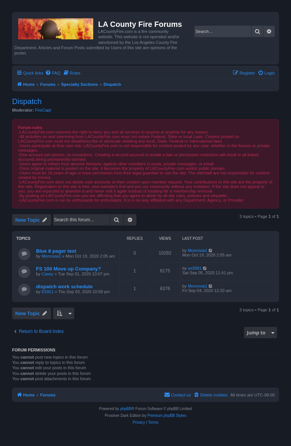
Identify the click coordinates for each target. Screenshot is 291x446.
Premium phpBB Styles (166, 415)
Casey (47, 274)
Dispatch (27, 101)
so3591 (195, 268)
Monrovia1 (51, 256)
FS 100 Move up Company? (68, 269)
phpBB (125, 409)
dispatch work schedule (64, 286)
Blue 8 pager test (56, 251)
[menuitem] (52, 73)
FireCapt (43, 110)
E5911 (48, 291)
